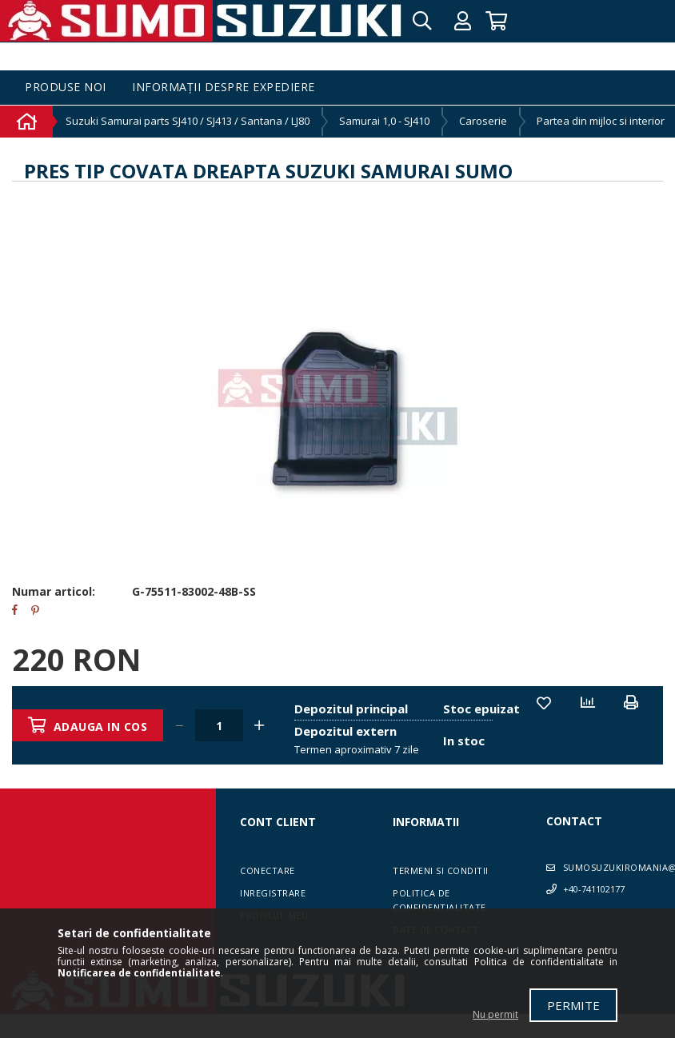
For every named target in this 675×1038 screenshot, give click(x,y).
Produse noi (65, 87)
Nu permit (495, 1014)
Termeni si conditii (441, 870)
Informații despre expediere (223, 87)
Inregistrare (273, 893)
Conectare (267, 870)
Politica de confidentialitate (439, 900)
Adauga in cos (101, 726)
